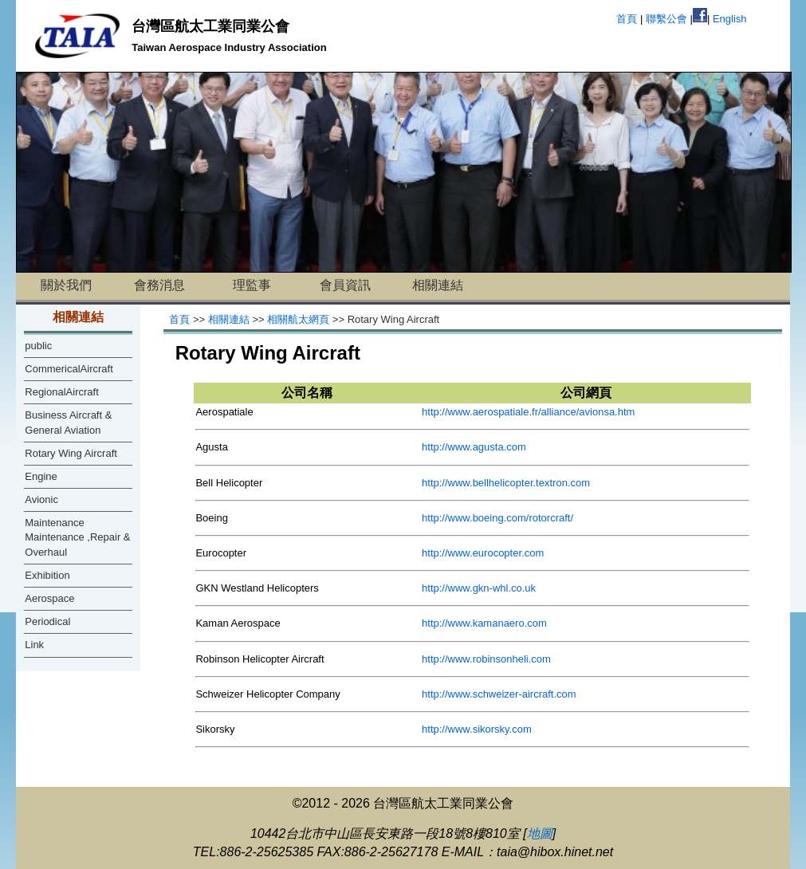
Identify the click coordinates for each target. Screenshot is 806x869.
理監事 (252, 285)
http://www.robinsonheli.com (486, 659)
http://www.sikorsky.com (477, 729)
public (38, 346)
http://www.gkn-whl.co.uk (479, 588)
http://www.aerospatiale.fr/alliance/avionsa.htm (528, 412)
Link (34, 645)
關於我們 (66, 285)
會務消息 (159, 285)
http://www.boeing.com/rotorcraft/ (497, 518)
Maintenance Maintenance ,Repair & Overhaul (77, 537)
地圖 (539, 833)
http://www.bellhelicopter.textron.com (506, 483)
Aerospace (49, 598)
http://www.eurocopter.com (483, 553)
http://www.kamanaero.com (484, 623)
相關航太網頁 (298, 319)
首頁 (626, 19)
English (730, 19)
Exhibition (47, 575)
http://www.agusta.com (474, 447)
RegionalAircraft (62, 392)
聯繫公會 (666, 19)
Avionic (41, 499)
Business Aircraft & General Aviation (68, 422)
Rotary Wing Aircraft (71, 453)
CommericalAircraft (69, 369)
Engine (41, 476)
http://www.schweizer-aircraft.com (499, 694)
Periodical (47, 621)
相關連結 (437, 285)
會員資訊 (345, 285)
